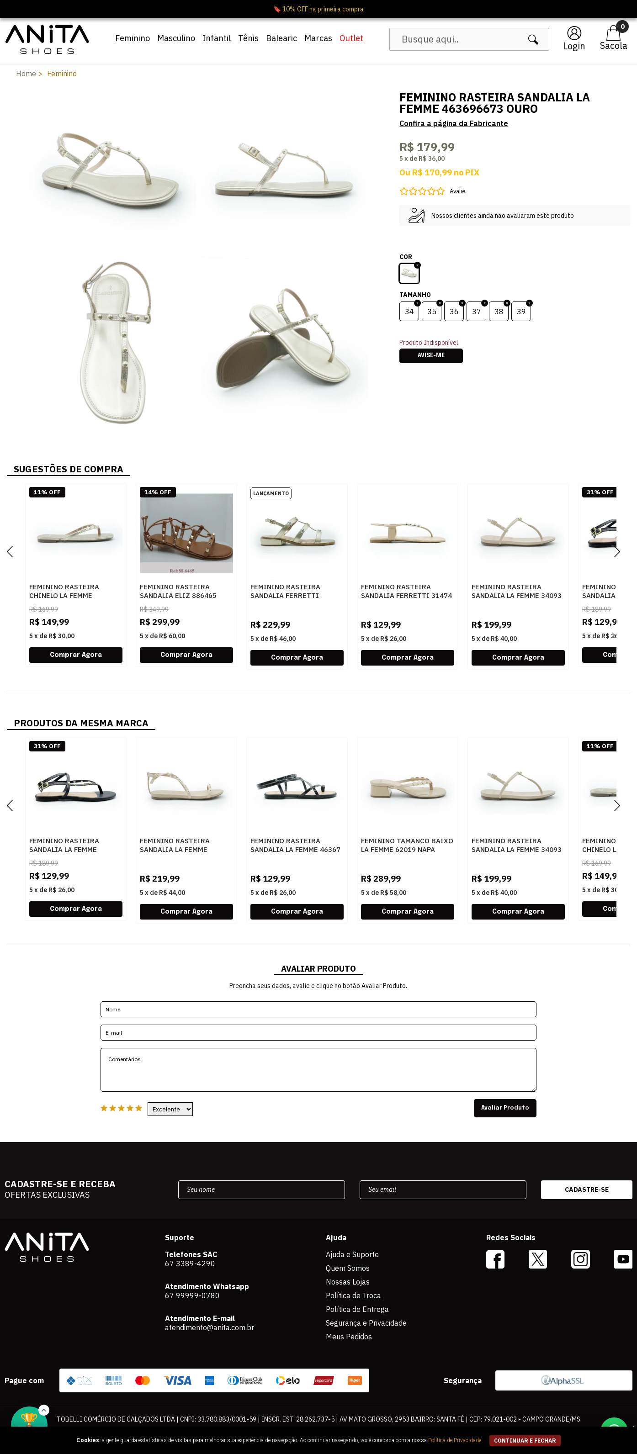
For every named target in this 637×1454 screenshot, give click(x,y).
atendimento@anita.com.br (209, 1327)
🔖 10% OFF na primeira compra (318, 9)
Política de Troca (353, 1295)
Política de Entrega (357, 1309)
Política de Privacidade (454, 1440)
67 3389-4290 (190, 1263)
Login (574, 46)
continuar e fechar (525, 1440)
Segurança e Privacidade (366, 1322)
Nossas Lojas (348, 1281)
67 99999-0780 (192, 1295)
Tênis (248, 38)
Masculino (176, 38)
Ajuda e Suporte (352, 1254)
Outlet (351, 38)
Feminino (132, 38)
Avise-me (431, 356)
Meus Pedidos (349, 1336)
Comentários (319, 1070)
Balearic (281, 38)
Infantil (216, 38)
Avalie (458, 191)
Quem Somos (348, 1268)
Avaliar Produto (505, 1108)
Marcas (318, 38)
